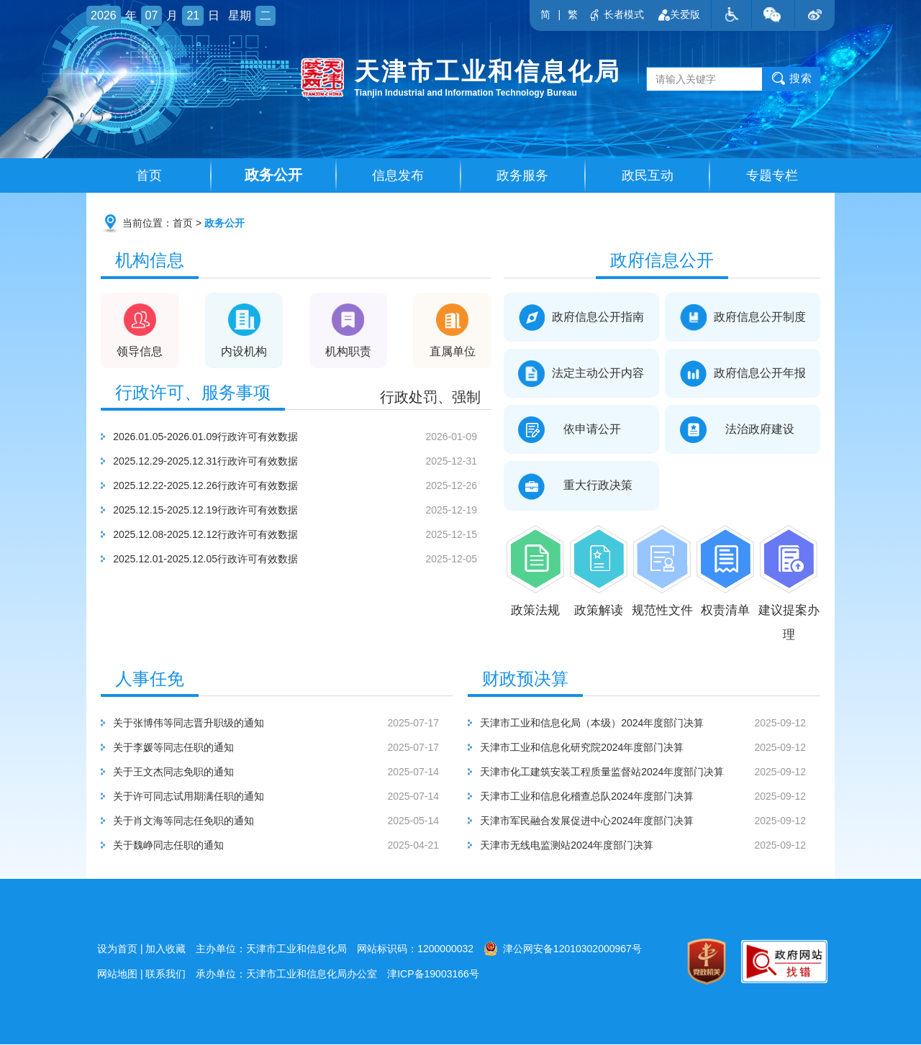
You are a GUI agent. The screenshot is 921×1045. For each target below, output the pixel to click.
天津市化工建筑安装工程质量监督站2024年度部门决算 (651, 772)
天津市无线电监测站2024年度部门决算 (651, 846)
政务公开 (273, 175)
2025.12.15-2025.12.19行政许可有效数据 (303, 510)
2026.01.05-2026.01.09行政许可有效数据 (303, 437)
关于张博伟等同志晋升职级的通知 (284, 723)
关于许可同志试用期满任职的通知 (284, 797)
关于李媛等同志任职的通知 (284, 748)
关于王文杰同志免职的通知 (284, 772)
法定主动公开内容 (581, 374)
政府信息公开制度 (743, 318)
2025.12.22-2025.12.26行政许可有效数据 (303, 486)
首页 (149, 176)
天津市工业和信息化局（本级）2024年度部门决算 (651, 723)
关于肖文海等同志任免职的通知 (284, 821)
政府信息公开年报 (743, 374)
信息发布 (398, 176)
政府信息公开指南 (581, 318)
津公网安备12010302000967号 (563, 949)
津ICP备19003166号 (433, 974)
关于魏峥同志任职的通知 (284, 846)
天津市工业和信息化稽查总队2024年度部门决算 (651, 797)
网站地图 (117, 974)
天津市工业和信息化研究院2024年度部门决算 (651, 748)
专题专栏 (772, 176)
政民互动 (647, 176)
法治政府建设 (743, 430)
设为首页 (117, 949)
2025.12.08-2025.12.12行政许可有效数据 (303, 535)
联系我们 (165, 974)
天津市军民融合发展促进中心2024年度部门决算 (651, 821)
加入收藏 (165, 949)
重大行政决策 (581, 487)
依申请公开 (581, 430)
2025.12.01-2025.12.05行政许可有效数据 (303, 559)
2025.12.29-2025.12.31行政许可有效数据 (303, 462)
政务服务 (522, 176)
